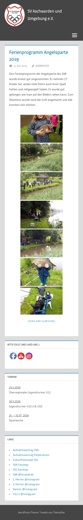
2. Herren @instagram (26, 484)
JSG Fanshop (20, 469)
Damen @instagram (25, 489)
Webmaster (42, 65)
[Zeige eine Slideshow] (41, 321)
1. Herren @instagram (26, 479)
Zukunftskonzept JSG (25, 459)
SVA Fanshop (20, 464)
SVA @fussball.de (23, 474)
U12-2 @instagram (24, 494)
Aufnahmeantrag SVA (26, 450)
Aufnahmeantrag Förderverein (31, 455)
